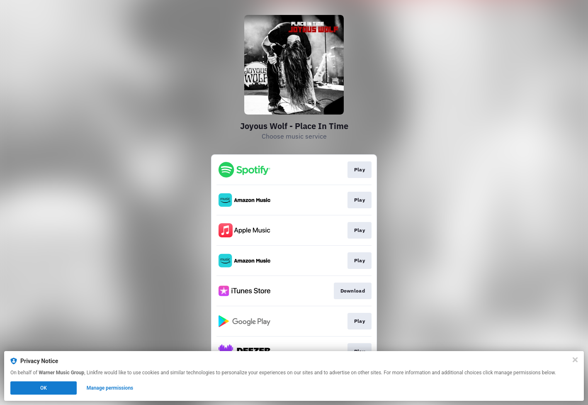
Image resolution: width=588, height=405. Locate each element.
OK (43, 388)
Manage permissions (110, 388)
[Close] (575, 359)
